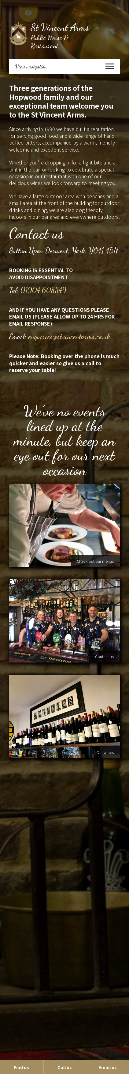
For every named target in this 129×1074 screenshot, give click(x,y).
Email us (107, 1067)
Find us (21, 1067)
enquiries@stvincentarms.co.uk (69, 336)
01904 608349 (43, 290)
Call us (64, 1067)
